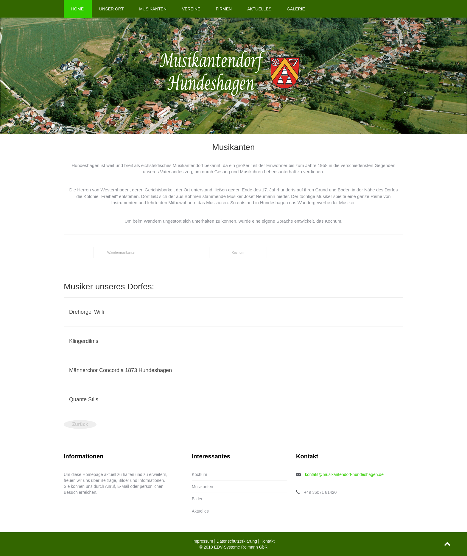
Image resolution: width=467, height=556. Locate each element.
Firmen (224, 9)
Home (77, 9)
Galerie (296, 9)
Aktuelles (259, 9)
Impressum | (204, 541)
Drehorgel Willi (86, 312)
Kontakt (267, 541)
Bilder (197, 498)
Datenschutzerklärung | (239, 541)
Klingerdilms (83, 341)
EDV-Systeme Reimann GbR (241, 547)
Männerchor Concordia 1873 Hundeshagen (120, 370)
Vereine (191, 9)
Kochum (199, 474)
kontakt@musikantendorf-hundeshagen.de (344, 474)
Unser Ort (111, 9)
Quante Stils (83, 399)
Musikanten (152, 9)
